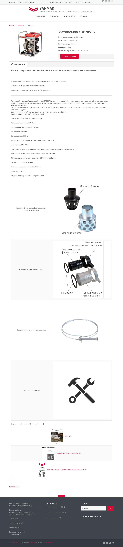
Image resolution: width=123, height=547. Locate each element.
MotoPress (32, 543)
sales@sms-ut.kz (15, 534)
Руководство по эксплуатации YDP (61, 453)
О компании (40, 16)
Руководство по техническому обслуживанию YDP (61, 469)
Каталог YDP (61, 436)
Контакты (83, 16)
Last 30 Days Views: (53, 512)
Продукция (54, 16)
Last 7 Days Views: (53, 507)
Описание (18, 64)
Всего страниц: (52, 518)
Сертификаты (29, 2)
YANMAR (16, 543)
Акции (20, 2)
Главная (11, 25)
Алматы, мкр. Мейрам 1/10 (84, 2)
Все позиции (14, 487)
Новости (12, 2)
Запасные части (69, 16)
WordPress (48, 543)
